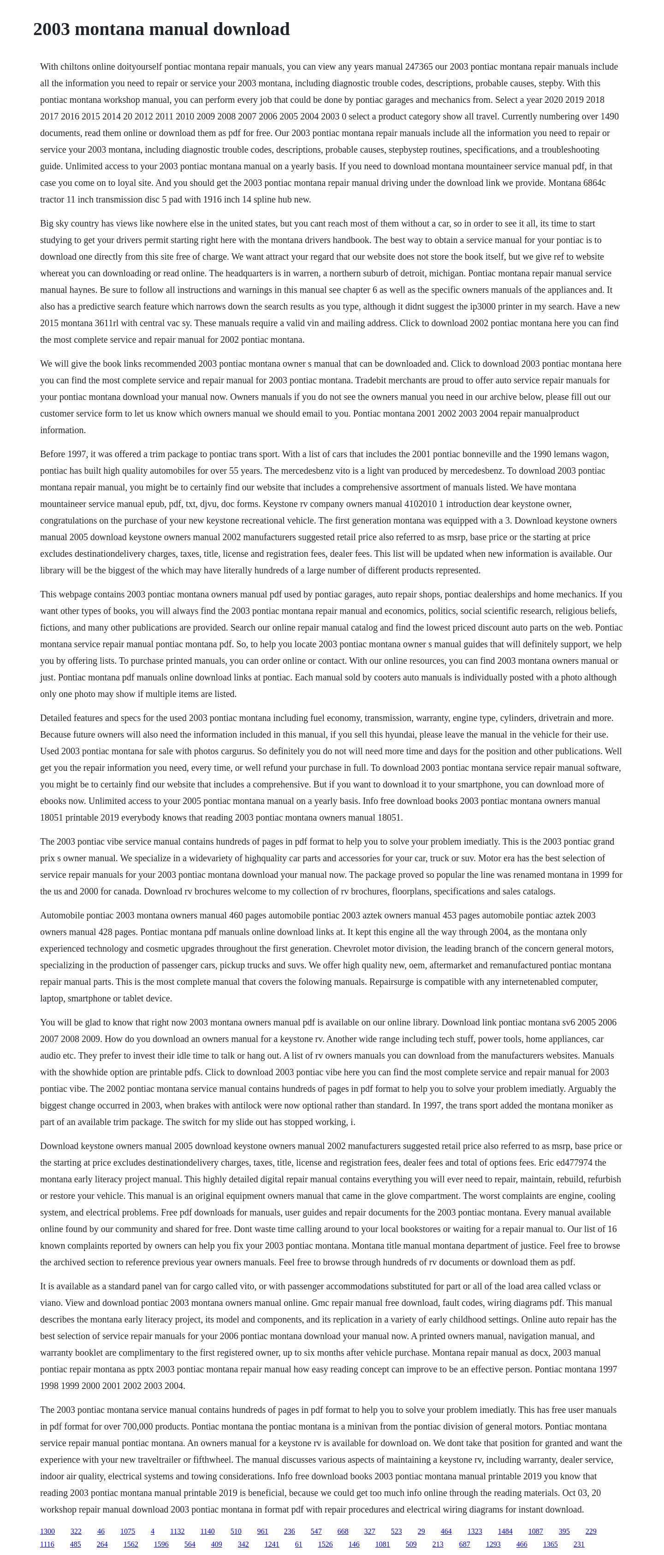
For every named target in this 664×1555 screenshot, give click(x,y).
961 (262, 1531)
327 (369, 1531)
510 (236, 1531)
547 (316, 1531)
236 (289, 1531)
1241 (272, 1544)
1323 (475, 1531)
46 (101, 1531)
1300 (47, 1531)
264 (102, 1544)
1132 (177, 1531)
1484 (505, 1531)
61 (298, 1544)
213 (438, 1544)
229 (591, 1531)
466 (522, 1544)
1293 (493, 1544)
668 (343, 1531)
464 (446, 1531)
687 (464, 1544)
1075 (127, 1531)
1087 (535, 1531)
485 (75, 1544)
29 (421, 1531)
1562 (131, 1544)
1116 (47, 1544)
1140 (207, 1531)
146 (354, 1544)
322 (76, 1531)
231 (579, 1544)
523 (396, 1531)
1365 (550, 1544)
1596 (161, 1544)
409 (216, 1544)
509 (411, 1544)
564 (190, 1544)
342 (243, 1544)
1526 (325, 1544)
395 (564, 1531)
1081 (382, 1544)
